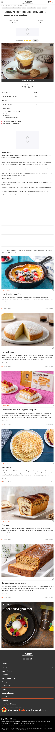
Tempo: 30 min (7, 646)
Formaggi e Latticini (6, 7)
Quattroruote (24, 721)
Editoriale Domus (45, 721)
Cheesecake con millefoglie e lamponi (19, 409)
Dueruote (8, 721)
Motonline (38, 721)
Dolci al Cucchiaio (18, 5)
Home (2, 5)
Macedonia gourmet (17, 609)
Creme (25, 5)
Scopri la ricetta (49, 308)
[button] (52, 8)
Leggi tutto (4, 305)
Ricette (7, 5)
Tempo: (7, 308)
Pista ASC (10, 723)
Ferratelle (6, 467)
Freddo (44, 7)
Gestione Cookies (14, 729)
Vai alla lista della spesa (11, 124)
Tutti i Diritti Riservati (37, 728)
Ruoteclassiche (31, 721)
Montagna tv (4, 723)
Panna (14, 7)
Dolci (11, 5)
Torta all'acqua (8, 352)
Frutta (19, 7)
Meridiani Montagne (15, 721)
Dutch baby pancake (11, 294)
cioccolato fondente (15, 111)
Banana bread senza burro (13, 583)
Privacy (44, 728)
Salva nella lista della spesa (12, 121)
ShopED (33, 723)
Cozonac (5, 525)
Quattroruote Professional (19, 723)
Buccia (21, 710)
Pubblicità (28, 723)
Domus (3, 721)
